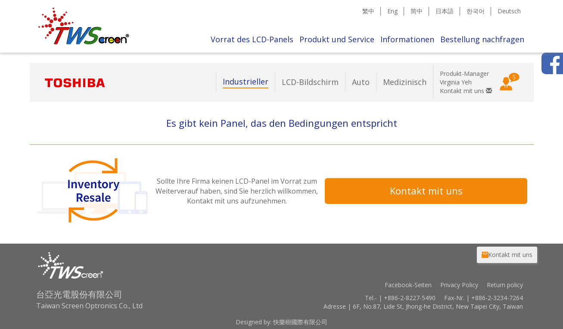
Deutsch (509, 11)
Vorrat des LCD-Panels (252, 39)
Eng (392, 11)
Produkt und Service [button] (336, 39)
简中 (417, 11)
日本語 (444, 11)
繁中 (368, 11)
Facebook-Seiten (408, 285)
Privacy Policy (459, 285)
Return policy (505, 285)
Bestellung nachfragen (482, 39)
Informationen (407, 39)
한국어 (476, 11)
